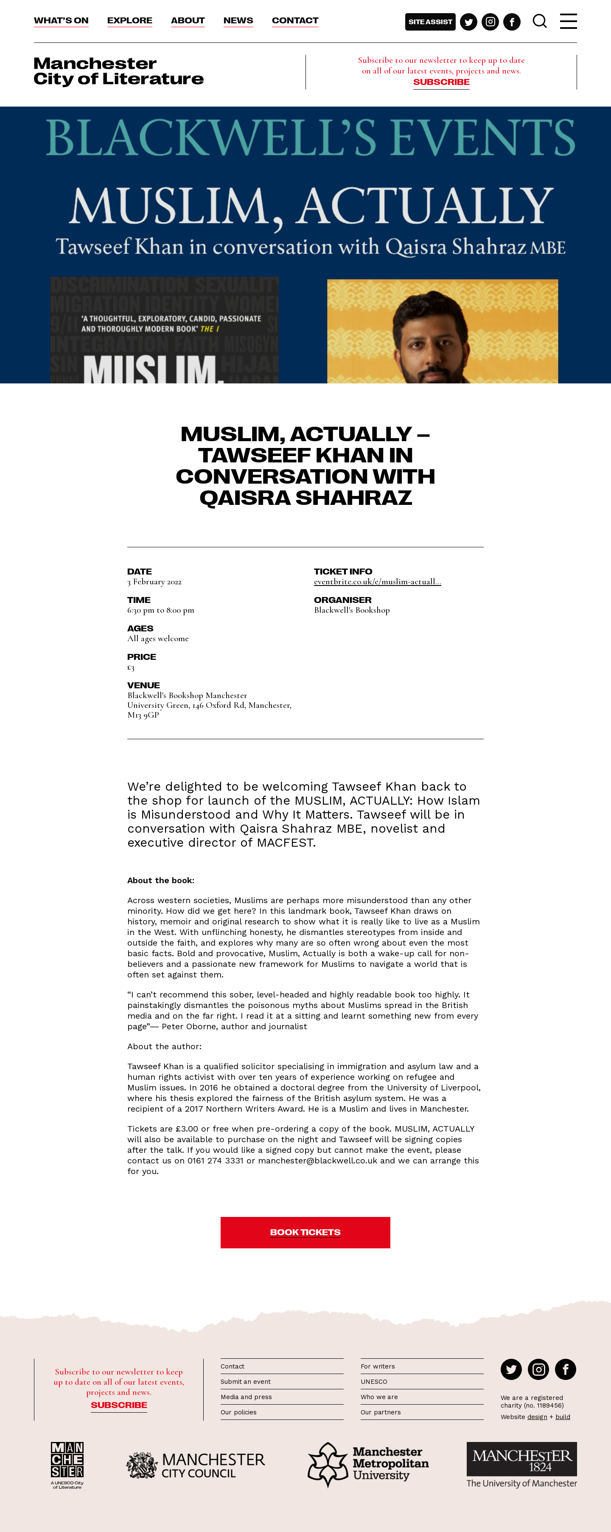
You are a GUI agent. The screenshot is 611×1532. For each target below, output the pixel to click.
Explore (129, 19)
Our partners (381, 1412)
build (562, 1417)
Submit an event (246, 1382)
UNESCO (374, 1382)
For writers (378, 1366)
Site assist (430, 21)
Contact (295, 19)
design (537, 1417)
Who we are (379, 1397)
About (188, 19)
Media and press (246, 1397)
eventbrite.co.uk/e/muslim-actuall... (377, 581)
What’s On (61, 19)
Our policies (239, 1412)
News (238, 19)
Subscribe (441, 81)
